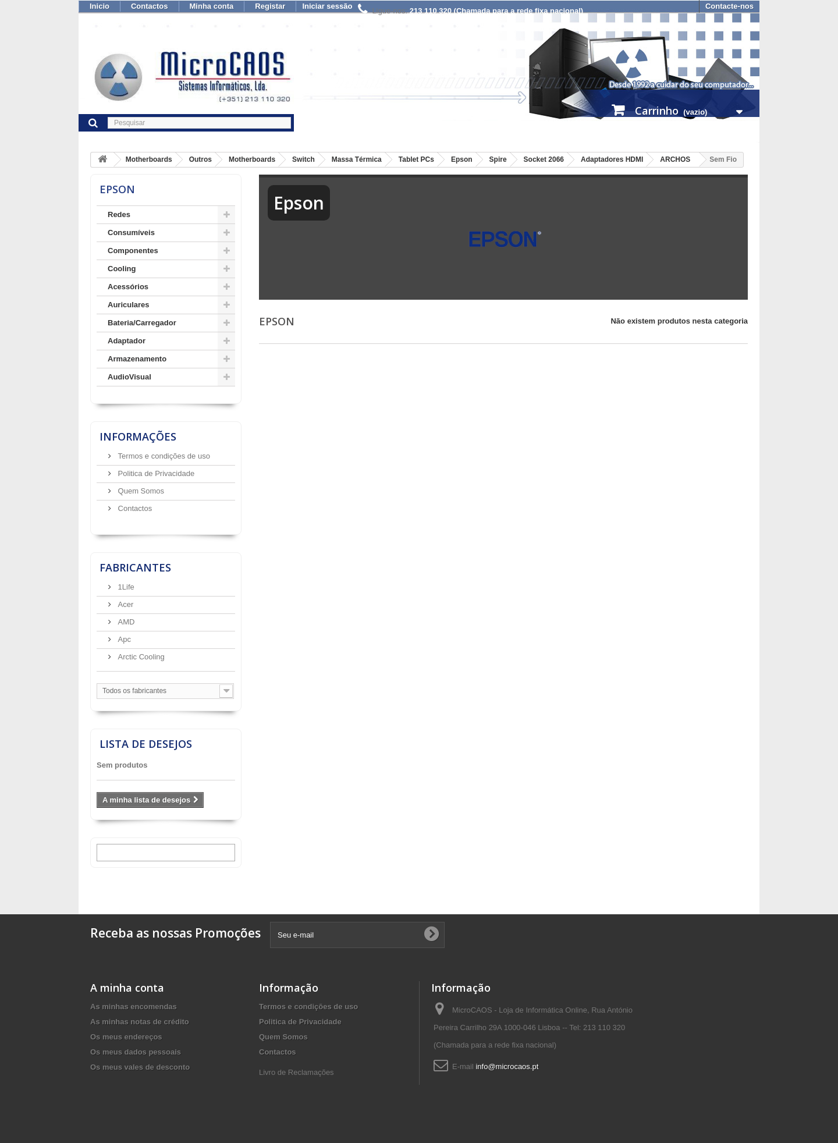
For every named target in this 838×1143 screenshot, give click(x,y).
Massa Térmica (357, 159)
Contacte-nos (729, 6)
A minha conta (127, 988)
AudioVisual (129, 376)
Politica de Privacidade (155, 473)
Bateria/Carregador (142, 322)
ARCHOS (675, 159)
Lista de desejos (146, 744)
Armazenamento (137, 358)
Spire (498, 159)
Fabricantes (135, 567)
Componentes (133, 250)
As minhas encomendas (133, 1006)
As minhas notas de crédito (139, 1021)
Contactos (149, 6)
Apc (123, 639)
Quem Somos (140, 491)
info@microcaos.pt (506, 1066)
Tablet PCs (416, 159)
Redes (119, 214)
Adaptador (126, 340)
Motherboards (149, 159)
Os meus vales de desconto (140, 1067)
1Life (125, 587)
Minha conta (212, 6)
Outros (200, 159)
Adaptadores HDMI (612, 159)
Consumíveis (131, 232)
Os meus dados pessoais (135, 1052)
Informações (138, 436)
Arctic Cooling (140, 656)
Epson (462, 159)
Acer (124, 604)
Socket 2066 (544, 159)
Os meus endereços (126, 1036)
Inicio (99, 6)
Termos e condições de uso (163, 456)
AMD (125, 621)
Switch (303, 159)
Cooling (122, 268)
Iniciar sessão (327, 6)
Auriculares (129, 304)
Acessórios (128, 286)
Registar (270, 6)
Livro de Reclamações (296, 1072)
